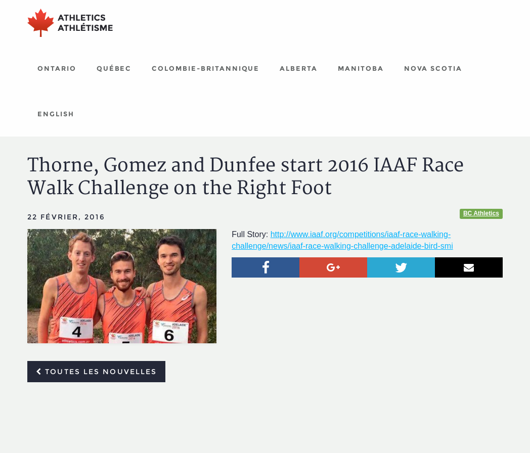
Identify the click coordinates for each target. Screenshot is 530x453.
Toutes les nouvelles (96, 371)
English (55, 114)
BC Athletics (481, 213)
